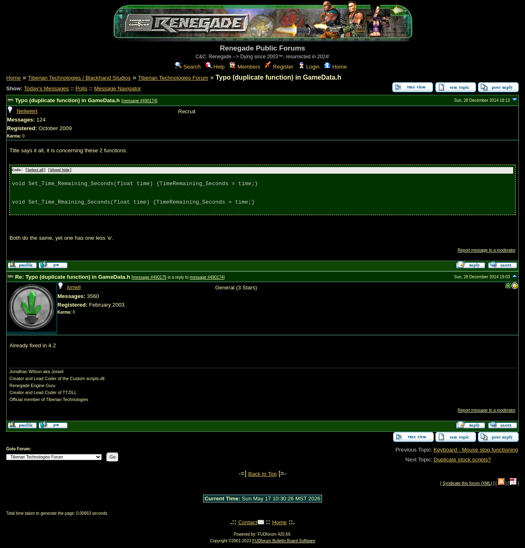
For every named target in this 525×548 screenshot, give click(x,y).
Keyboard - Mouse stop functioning (476, 449)
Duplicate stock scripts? (462, 459)
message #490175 (150, 277)
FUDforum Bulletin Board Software (283, 540)
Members (244, 67)
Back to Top (262, 473)
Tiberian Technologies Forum (173, 78)
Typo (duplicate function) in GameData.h (67, 100)
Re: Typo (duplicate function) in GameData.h (72, 276)
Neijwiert (26, 111)
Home (335, 67)
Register (279, 67)
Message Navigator (117, 88)
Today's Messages (46, 88)
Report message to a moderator (487, 250)
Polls (81, 88)
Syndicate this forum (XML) (467, 483)
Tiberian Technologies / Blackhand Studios (79, 78)
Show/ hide (60, 170)
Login (309, 67)
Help (215, 67)
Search (188, 67)
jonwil (73, 287)
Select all (35, 170)
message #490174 (139, 101)
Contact (247, 522)
